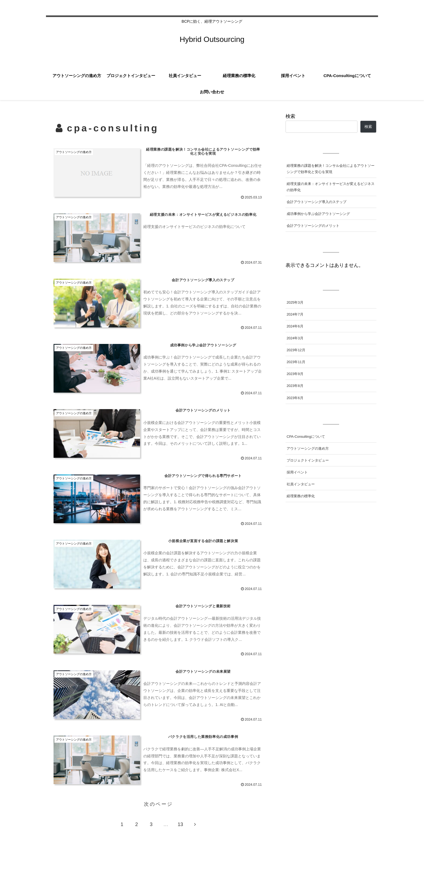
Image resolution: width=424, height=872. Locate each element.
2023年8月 (295, 386)
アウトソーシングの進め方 (308, 448)
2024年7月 (295, 314)
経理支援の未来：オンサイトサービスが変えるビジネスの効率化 (331, 187)
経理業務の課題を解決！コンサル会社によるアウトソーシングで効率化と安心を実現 (331, 169)
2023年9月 (295, 374)
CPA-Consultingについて (306, 437)
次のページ (158, 804)
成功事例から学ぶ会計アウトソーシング (318, 214)
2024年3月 (295, 338)
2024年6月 (295, 326)
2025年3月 (295, 302)
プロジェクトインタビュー (308, 460)
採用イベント (297, 472)
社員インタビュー (301, 484)
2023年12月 (296, 350)
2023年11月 (296, 362)
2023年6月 (295, 398)
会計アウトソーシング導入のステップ (316, 202)
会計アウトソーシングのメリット (313, 226)
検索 (290, 116)
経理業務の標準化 (301, 496)
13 (180, 824)
